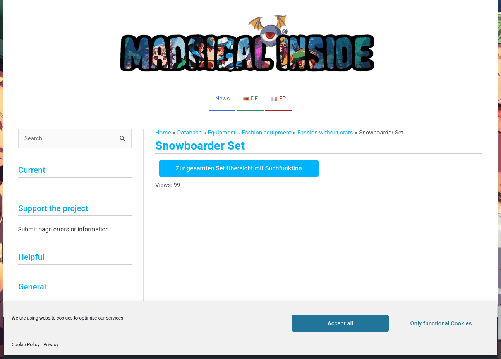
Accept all (340, 323)
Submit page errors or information (63, 229)
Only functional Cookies (441, 323)
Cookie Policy (25, 344)
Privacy (50, 344)
